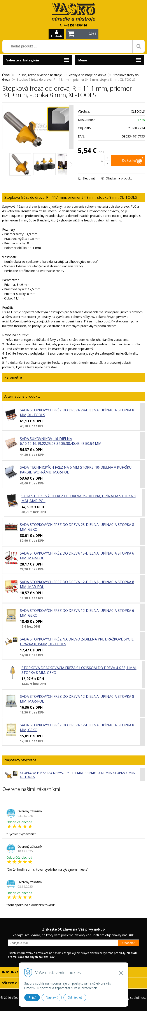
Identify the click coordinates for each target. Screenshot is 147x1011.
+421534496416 (75, 25)
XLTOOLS (138, 111)
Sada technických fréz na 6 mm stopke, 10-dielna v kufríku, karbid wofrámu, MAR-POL (76, 470)
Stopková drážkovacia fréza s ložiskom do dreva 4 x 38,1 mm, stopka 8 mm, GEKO (79, 670)
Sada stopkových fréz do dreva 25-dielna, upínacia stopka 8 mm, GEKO (77, 527)
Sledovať (86, 178)
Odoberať (128, 943)
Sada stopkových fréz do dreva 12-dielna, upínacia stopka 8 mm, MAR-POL (77, 584)
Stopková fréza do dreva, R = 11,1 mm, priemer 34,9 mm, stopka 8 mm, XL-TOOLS (77, 775)
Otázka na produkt (116, 178)
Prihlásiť (56, 36)
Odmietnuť (75, 997)
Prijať (32, 997)
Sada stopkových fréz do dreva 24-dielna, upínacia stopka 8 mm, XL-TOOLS (77, 412)
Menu (82, 60)
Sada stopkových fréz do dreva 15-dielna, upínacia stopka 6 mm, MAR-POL (77, 555)
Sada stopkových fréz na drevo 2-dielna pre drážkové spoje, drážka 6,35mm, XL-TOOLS (77, 641)
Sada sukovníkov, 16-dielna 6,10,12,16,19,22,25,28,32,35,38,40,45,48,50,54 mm (61, 441)
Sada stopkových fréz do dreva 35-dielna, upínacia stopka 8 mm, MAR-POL (78, 498)
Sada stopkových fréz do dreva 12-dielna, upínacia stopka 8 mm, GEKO (77, 727)
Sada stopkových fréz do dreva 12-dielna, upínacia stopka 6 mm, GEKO (77, 613)
